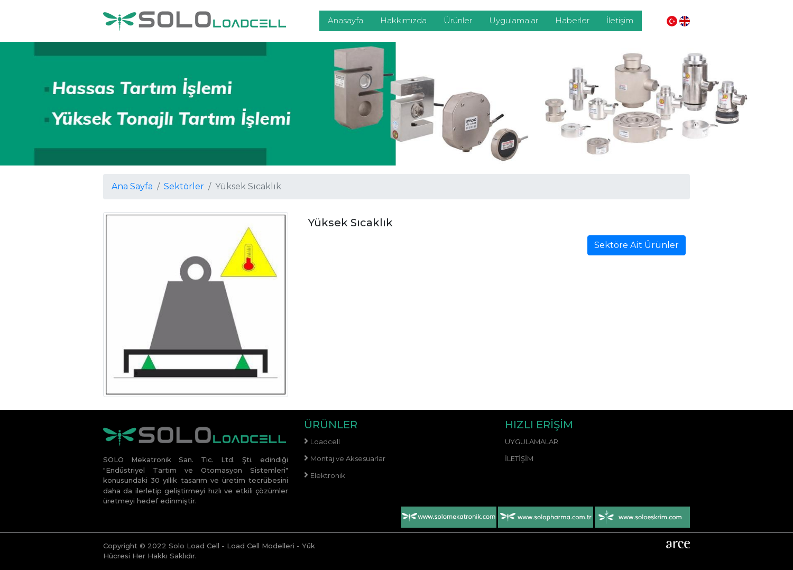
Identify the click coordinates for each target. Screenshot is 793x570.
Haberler (572, 20)
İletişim (619, 20)
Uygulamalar (513, 20)
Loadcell (325, 441)
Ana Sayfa (132, 186)
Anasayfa (345, 20)
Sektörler (184, 186)
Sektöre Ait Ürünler (636, 245)
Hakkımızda (403, 20)
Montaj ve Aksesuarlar (347, 458)
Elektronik (327, 475)
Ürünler (458, 20)
